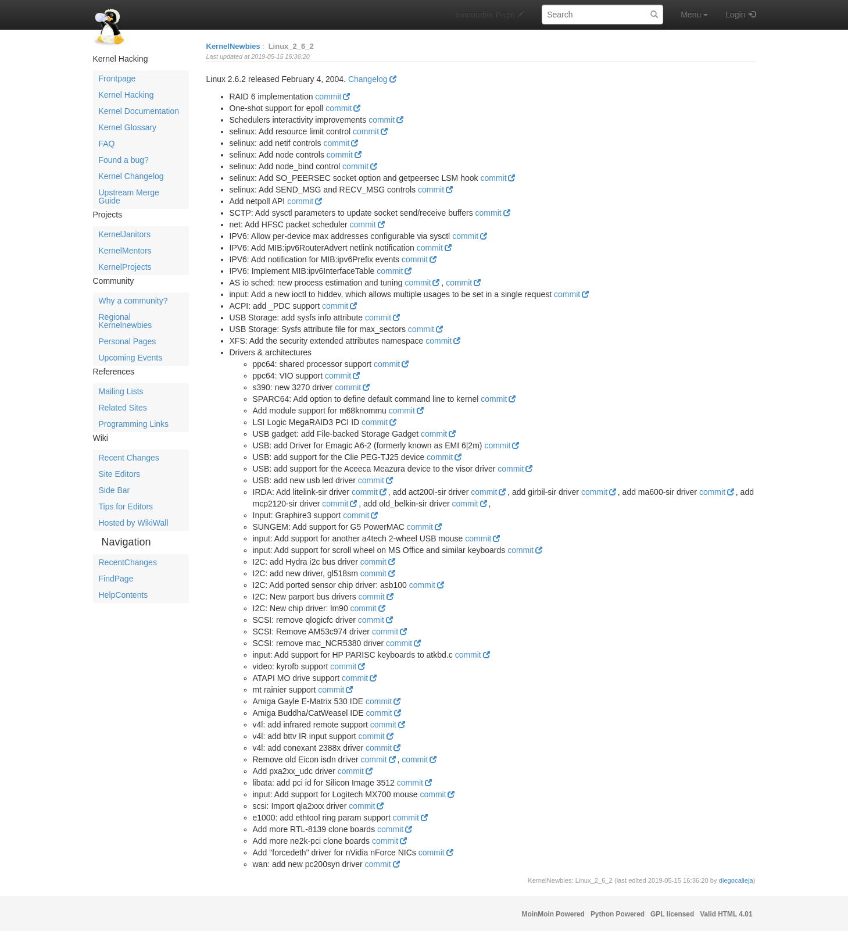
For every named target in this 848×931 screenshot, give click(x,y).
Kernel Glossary (128, 127)
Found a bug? (124, 160)
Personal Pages (127, 341)
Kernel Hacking (126, 94)
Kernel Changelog (131, 176)
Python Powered (618, 914)
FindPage (116, 578)
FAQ (107, 143)
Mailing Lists (121, 391)
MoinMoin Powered (553, 914)
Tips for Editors (126, 506)
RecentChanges (128, 562)
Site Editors (120, 474)
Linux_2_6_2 (291, 46)
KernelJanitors (125, 234)
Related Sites (123, 407)
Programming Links (134, 424)
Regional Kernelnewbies (125, 321)
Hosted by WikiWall (134, 522)
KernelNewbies (233, 46)
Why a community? (133, 300)
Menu (694, 14)
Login (735, 14)
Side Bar (114, 490)
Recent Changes (129, 457)
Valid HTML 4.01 (726, 914)
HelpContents (123, 595)
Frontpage (117, 78)
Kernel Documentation (139, 111)
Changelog (368, 79)
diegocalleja (736, 880)
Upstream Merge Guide (129, 196)
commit (328, 96)
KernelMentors (125, 250)
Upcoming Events (131, 357)
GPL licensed (672, 914)
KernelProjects (125, 267)
